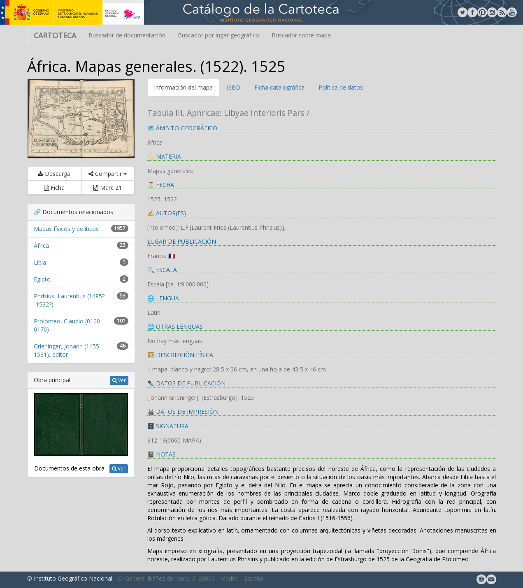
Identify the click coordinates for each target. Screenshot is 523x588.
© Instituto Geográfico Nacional (69, 578)
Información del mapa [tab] (183, 87)
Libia (40, 262)
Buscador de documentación (126, 35)
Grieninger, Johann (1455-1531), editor (67, 350)
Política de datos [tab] (340, 87)
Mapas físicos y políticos (66, 229)
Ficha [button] (54, 187)
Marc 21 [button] (107, 187)
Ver (119, 380)
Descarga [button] (54, 174)
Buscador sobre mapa (301, 35)
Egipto (42, 279)
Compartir (107, 174)
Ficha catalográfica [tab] (279, 87)
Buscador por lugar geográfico (218, 35)
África (41, 245)
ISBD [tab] (233, 87)
